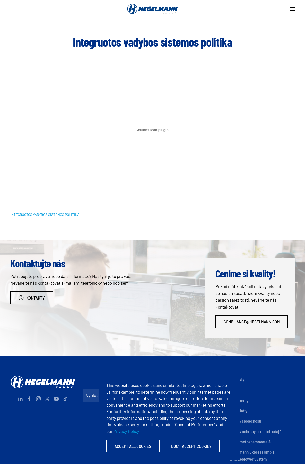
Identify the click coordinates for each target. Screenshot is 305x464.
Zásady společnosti (245, 420)
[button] (292, 9)
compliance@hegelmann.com (252, 321)
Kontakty (32, 297)
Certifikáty (238, 410)
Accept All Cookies (133, 446)
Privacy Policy (126, 431)
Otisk (233, 389)
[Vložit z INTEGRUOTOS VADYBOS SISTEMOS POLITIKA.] (152, 130)
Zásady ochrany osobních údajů (255, 431)
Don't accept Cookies (191, 446)
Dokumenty (238, 400)
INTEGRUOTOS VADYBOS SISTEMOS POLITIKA (44, 214)
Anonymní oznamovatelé (250, 441)
